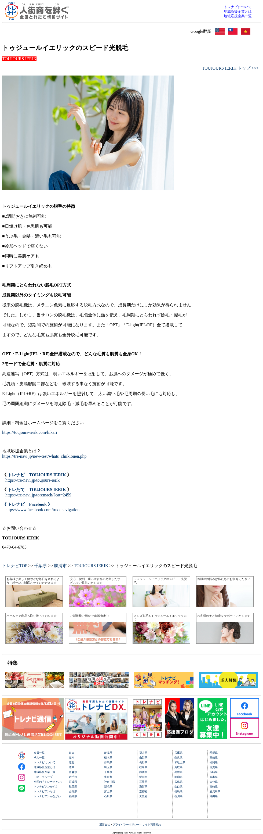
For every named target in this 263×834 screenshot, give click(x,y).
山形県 (73, 791)
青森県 (73, 772)
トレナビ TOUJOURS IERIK (37, 475)
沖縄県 (214, 796)
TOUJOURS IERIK (91, 565)
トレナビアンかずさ (46, 786)
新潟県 (108, 786)
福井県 (143, 752)
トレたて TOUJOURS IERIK (37, 489)
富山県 (108, 791)
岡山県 (178, 776)
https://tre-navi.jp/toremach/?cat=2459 (38, 495)
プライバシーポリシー (126, 824)
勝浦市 (60, 565)
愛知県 (143, 776)
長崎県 (214, 772)
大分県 (214, 781)
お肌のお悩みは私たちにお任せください (223, 579)
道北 (71, 762)
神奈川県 (109, 781)
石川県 (108, 796)
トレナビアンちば (44, 791)
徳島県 (178, 791)
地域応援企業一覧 (44, 772)
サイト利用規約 (151, 824)
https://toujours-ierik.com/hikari (29, 432)
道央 (71, 752)
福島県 (73, 796)
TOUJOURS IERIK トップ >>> (230, 68)
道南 (71, 757)
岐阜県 (143, 767)
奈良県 (178, 757)
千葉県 (40, 565)
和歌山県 (179, 762)
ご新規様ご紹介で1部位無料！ (90, 615)
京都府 (143, 791)
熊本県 (214, 776)
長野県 (143, 762)
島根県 (178, 772)
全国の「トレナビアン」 (48, 781)
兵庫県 (178, 752)
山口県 (178, 786)
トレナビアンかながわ (47, 796)
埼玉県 (108, 767)
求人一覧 (39, 757)
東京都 (108, 776)
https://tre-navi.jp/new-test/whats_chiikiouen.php (44, 456)
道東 (71, 767)
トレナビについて (44, 762)
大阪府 (143, 796)
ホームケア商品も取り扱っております (31, 615)
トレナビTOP (14, 565)
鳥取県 (178, 767)
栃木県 (108, 757)
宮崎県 (214, 786)
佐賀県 (214, 767)
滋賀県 (143, 786)
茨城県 (108, 752)
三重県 (143, 781)
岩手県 (73, 776)
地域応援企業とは (44, 767)
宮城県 (73, 781)
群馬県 (108, 762)
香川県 (178, 796)
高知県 (214, 757)
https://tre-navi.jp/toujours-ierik (32, 480)
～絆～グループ (43, 776)
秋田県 (73, 786)
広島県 (178, 781)
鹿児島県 (215, 791)
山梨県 (143, 757)
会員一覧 (39, 752)
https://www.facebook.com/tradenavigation (42, 509)
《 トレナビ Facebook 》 (27, 504)
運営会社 (104, 824)
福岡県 (214, 762)
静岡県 (143, 772)
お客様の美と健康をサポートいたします (223, 615)
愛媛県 (214, 752)
